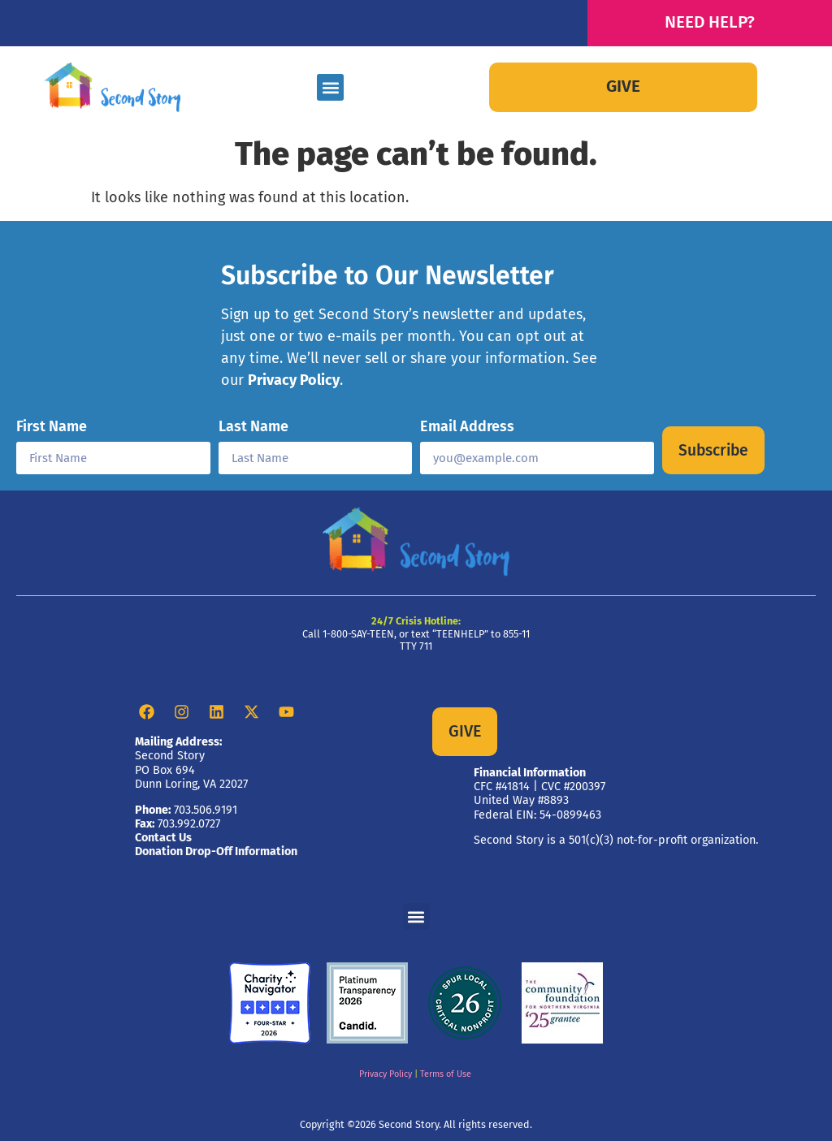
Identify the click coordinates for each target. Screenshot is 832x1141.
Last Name (253, 427)
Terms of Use (445, 1074)
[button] (330, 87)
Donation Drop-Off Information (216, 851)
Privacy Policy (294, 380)
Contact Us (163, 838)
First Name (51, 427)
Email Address (467, 427)
